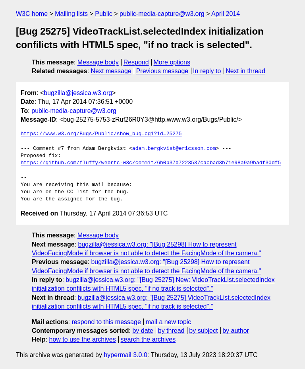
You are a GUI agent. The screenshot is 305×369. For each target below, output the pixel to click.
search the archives (148, 339)
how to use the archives (82, 339)
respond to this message (106, 322)
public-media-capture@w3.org (162, 13)
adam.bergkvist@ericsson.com (174, 148)
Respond (136, 62)
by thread (171, 330)
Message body (98, 62)
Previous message (162, 71)
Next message (111, 71)
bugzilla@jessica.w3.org (78, 92)
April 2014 (225, 13)
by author (235, 330)
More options (172, 62)
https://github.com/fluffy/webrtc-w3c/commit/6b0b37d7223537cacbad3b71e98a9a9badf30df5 (151, 163)
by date (142, 330)
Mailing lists (71, 13)
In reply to (207, 71)
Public (103, 13)
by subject (203, 330)
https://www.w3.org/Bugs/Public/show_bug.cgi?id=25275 (101, 134)
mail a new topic (168, 322)
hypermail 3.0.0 (125, 355)
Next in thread (245, 71)
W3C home (32, 13)
